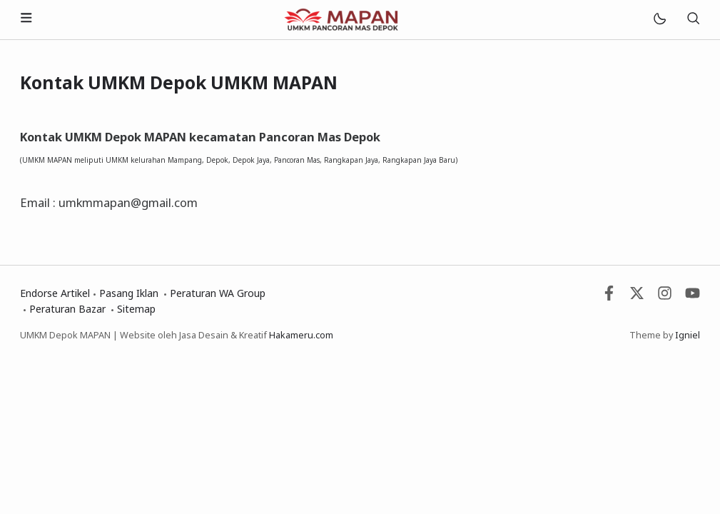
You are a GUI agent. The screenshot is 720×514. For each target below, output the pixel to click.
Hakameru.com (301, 335)
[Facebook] (609, 296)
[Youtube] (692, 296)
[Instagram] (664, 296)
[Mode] (659, 20)
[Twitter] (636, 296)
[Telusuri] (692, 19)
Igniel (687, 335)
